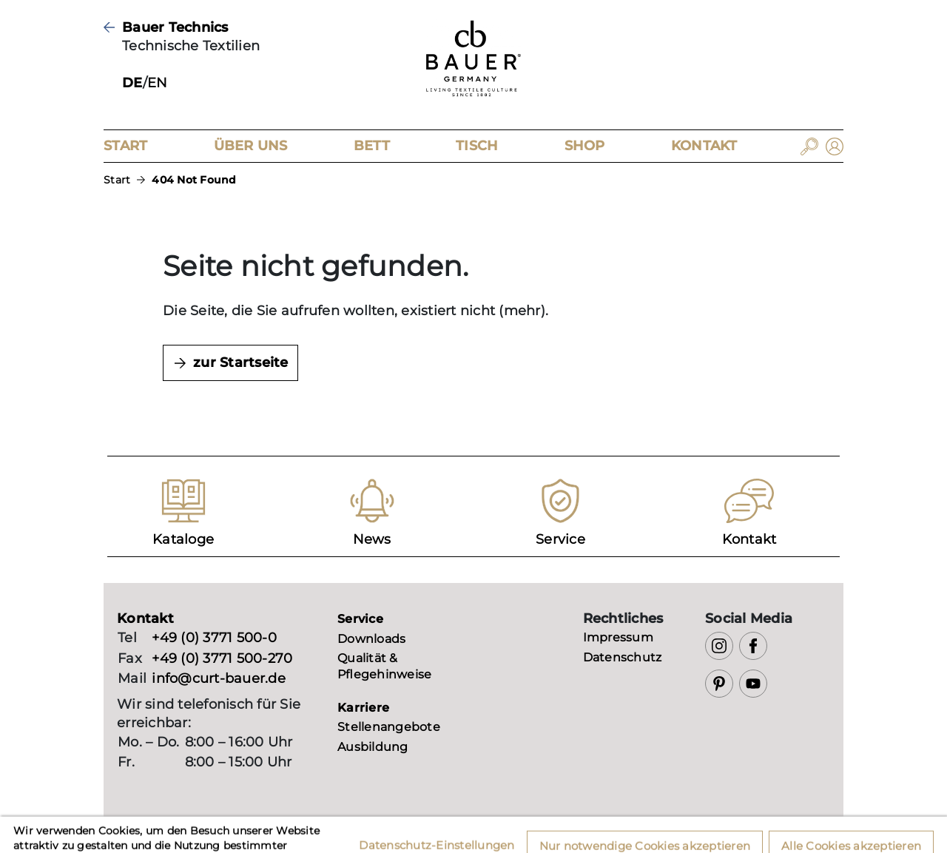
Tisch (477, 146)
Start (125, 146)
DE (132, 83)
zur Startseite (241, 362)
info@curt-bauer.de (219, 678)
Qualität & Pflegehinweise (384, 666)
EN (157, 83)
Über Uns (251, 146)
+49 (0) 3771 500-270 (222, 658)
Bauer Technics (175, 27)
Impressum (618, 637)
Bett (372, 146)
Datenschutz (622, 657)
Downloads (371, 639)
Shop (585, 146)
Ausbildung (372, 747)
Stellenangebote (388, 727)
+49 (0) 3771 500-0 (214, 638)
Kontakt (704, 146)
